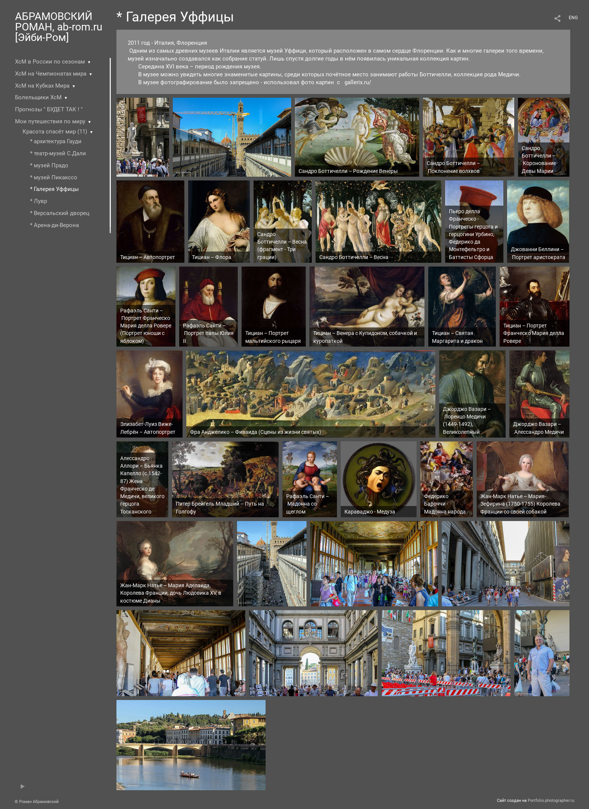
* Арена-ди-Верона (54, 225)
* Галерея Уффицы (54, 189)
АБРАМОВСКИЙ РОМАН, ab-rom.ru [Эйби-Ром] (58, 27)
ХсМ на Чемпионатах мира (50, 73)
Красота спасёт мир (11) (55, 131)
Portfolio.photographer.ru (551, 800)
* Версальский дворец (59, 213)
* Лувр (38, 201)
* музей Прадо (49, 165)
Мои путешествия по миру (50, 121)
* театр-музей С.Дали (58, 153)
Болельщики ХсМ (38, 97)
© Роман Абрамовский (37, 801)
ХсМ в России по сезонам (50, 61)
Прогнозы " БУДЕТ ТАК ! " (49, 109)
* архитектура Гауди (56, 141)
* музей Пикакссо (53, 177)
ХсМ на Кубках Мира (42, 85)
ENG (573, 17)
